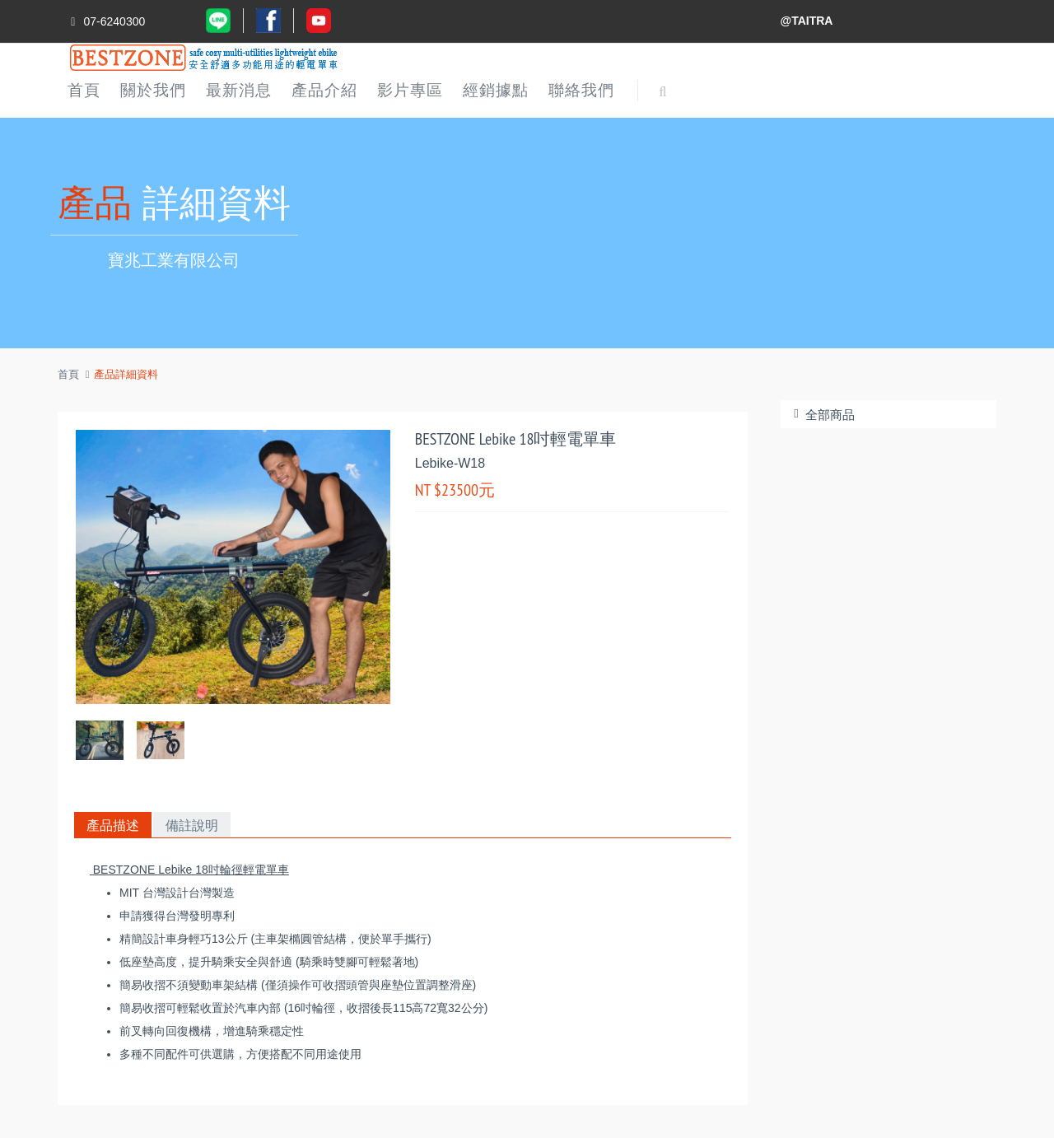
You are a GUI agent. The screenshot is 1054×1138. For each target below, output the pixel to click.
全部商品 (822, 414)
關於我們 (153, 90)
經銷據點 (496, 90)
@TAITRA (807, 20)
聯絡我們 (581, 90)
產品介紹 (324, 90)
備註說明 (192, 825)
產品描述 (112, 825)
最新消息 (239, 90)
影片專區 (410, 90)
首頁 (84, 90)
